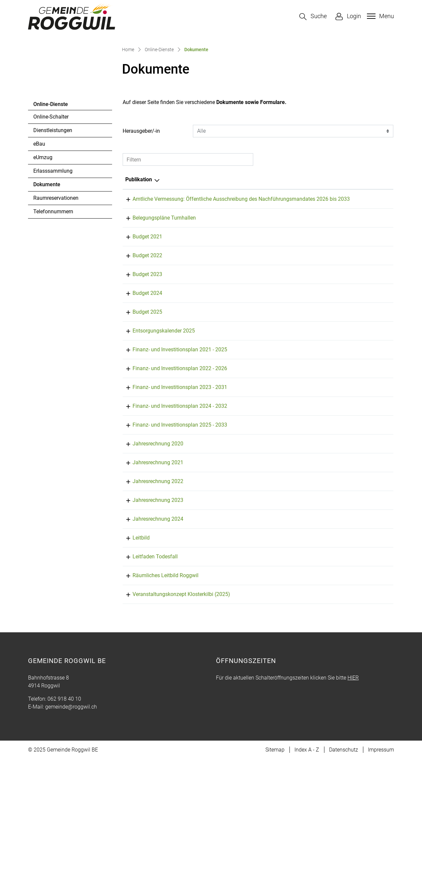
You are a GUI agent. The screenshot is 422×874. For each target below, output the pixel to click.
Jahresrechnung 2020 (150, 550)
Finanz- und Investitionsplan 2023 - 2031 (172, 494)
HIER (353, 792)
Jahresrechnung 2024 (150, 626)
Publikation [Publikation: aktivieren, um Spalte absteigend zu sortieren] (138, 270)
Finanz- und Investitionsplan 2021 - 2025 (172, 456)
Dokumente (51, 277)
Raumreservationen (55, 289)
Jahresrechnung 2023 (150, 607)
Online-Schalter (51, 208)
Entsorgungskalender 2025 (156, 430)
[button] (313, 16)
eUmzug (42, 248)
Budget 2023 (140, 373)
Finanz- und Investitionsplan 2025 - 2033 (172, 532)
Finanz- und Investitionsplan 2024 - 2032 (172, 513)
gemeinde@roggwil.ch (71, 822)
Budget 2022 (140, 354)
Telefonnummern (53, 302)
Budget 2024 (140, 392)
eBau (39, 235)
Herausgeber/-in (141, 222)
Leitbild (133, 645)
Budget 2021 (140, 335)
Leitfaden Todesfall (147, 663)
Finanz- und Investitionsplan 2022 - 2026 (172, 475)
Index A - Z (306, 864)
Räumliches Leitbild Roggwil (158, 682)
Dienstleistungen (52, 221)
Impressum (381, 864)
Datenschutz (343, 864)
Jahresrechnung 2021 (150, 569)
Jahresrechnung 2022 (150, 588)
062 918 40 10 (64, 814)
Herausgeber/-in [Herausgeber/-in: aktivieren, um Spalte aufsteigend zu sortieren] (344, 270)
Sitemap (275, 864)
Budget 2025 (140, 411)
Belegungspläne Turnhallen (157, 317)
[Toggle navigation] (379, 16)
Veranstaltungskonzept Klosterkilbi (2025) (174, 709)
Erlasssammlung (53, 262)
